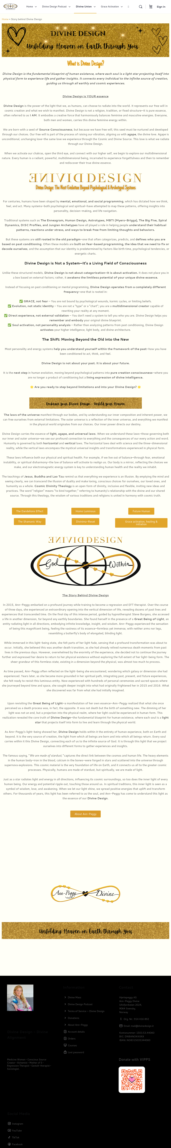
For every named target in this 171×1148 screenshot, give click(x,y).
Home (5, 19)
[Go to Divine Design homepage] (10, 6)
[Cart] (151, 6)
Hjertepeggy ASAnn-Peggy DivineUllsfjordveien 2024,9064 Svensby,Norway (130, 1005)
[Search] (140, 7)
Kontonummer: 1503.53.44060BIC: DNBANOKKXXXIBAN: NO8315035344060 (136, 1036)
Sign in (161, 6)
